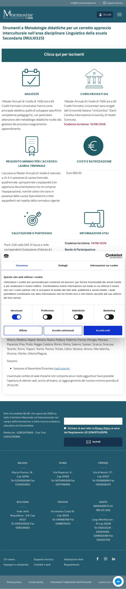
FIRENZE (103, 463)
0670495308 (62, 480)
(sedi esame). (62, 368)
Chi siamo (9, 559)
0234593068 (22, 480)
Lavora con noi (106, 582)
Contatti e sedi (42, 564)
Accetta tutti (103, 330)
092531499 (102, 532)
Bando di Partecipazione (80, 249)
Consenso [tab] (22, 265)
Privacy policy (14, 582)
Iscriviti (93, 442)
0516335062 (22, 523)
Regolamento (71, 564)
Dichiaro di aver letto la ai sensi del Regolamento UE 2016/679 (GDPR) (92, 430)
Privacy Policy (102, 428)
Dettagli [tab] (63, 265)
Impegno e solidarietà (16, 564)
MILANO (22, 463)
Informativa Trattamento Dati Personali (71, 582)
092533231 (104, 527)
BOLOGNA (23, 502)
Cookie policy (36, 582)
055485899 (102, 480)
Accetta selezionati (63, 330)
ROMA (63, 463)
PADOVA (63, 502)
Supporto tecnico (44, 559)
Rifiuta (23, 330)
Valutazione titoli (73, 559)
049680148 (62, 519)
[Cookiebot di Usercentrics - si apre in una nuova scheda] (108, 256)
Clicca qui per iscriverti (64, 54)
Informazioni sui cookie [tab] (104, 265)
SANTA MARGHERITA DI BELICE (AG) (103, 506)
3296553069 (100, 536)
